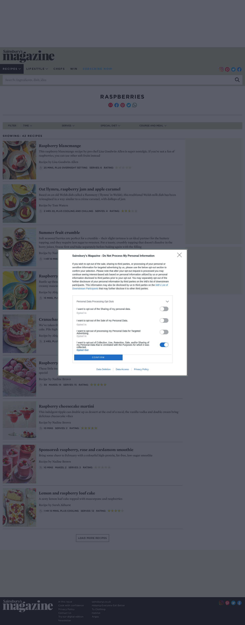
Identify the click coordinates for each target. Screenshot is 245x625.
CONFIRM (98, 357)
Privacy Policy (141, 369)
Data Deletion (103, 369)
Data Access (122, 369)
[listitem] (122, 301)
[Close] (180, 256)
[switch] (164, 309)
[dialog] (122, 312)
